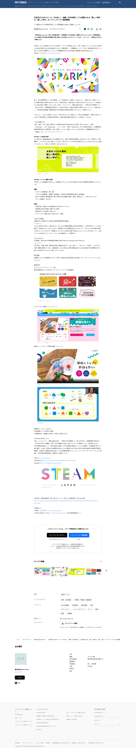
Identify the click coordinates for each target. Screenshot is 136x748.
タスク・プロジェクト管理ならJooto (75, 712)
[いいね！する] (79, 29)
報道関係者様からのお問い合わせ (61, 743)
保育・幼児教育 (66, 600)
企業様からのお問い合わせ (78, 743)
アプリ (38, 6)
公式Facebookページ (99, 712)
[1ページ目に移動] (100, 561)
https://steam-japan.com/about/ (53, 132)
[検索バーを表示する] (120, 2)
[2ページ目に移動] (101, 561)
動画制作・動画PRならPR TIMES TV (46, 716)
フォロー (20, 677)
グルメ (89, 6)
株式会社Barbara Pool (39, 639)
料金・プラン (18, 718)
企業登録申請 (106, 2)
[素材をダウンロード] (97, 29)
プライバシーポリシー (27, 743)
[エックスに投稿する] (84, 29)
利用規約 (48, 743)
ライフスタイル (73, 6)
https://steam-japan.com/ (43, 458)
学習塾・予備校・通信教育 (83, 600)
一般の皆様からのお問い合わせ (96, 743)
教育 (62, 613)
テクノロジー (23, 6)
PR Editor (39, 729)
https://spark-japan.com (55, 53)
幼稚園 (69, 613)
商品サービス (65, 594)
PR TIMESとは (18, 714)
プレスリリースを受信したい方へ (23, 721)
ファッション (63, 6)
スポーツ (95, 6)
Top (16, 6)
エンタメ (44, 6)
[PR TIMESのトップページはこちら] (37, 2)
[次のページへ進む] (106, 571)
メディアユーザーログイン (57, 535)
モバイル (31, 6)
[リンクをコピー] (100, 29)
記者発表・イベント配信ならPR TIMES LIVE (48, 719)
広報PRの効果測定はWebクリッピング (46, 726)
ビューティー (53, 6)
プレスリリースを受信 (93, 2)
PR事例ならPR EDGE (71, 719)
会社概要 (17, 743)
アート (90, 609)
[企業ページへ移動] (21, 659)
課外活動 (84, 605)
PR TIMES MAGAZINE (42, 723)
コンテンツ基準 (39, 743)
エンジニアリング (78, 609)
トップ (18, 639)
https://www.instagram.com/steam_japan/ (51, 463)
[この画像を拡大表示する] (42, 571)
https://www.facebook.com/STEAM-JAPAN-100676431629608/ (58, 460)
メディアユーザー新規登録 (78, 535)
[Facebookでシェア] (88, 29)
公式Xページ (97, 720)
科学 (91, 605)
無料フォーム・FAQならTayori (74, 716)
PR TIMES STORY (41, 712)
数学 (96, 609)
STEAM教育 (65, 605)
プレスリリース (27, 639)
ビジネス (82, 6)
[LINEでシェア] (91, 29)
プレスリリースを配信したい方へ (23, 725)
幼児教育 (75, 605)
